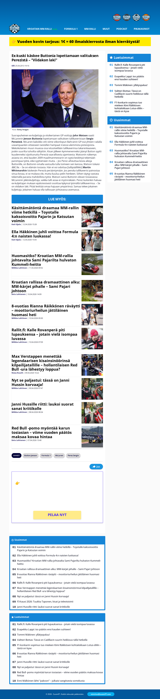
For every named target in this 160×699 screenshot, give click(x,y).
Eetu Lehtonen (19, 294)
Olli (13, 65)
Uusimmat (20, 539)
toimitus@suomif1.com (101, 694)
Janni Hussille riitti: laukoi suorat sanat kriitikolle (43, 406)
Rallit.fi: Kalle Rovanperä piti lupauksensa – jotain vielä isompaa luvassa (44, 334)
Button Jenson (30, 455)
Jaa (96, 466)
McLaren (59, 455)
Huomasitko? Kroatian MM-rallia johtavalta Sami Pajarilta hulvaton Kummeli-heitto (44, 260)
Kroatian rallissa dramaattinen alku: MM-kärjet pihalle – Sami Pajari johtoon (46, 286)
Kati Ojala (16, 224)
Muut (106, 28)
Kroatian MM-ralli (42, 28)
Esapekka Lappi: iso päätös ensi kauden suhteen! (44, 629)
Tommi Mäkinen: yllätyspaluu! (33, 634)
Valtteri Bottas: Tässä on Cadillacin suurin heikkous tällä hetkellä (52, 639)
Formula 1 (71, 28)
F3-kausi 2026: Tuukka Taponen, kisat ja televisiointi (45, 601)
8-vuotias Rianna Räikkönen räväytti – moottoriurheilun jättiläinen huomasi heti (46, 310)
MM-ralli (90, 28)
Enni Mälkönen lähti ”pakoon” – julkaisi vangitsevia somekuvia (51, 680)
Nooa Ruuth (17, 372)
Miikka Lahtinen (19, 267)
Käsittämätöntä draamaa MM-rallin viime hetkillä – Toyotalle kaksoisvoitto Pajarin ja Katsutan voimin (45, 214)
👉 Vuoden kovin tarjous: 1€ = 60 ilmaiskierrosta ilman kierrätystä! (76, 41)
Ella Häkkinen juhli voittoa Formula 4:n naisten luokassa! (45, 234)
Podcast (121, 28)
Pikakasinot (141, 28)
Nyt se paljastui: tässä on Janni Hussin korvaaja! (40, 382)
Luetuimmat (21, 617)
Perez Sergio (73, 455)
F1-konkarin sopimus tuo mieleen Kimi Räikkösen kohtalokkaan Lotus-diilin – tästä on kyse (59, 646)
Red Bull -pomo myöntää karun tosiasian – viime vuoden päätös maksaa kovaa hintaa (42, 432)
